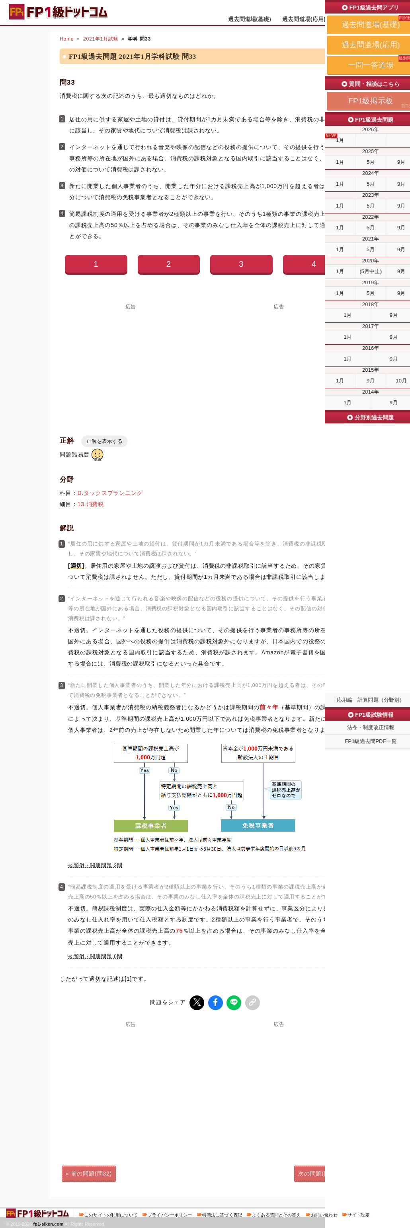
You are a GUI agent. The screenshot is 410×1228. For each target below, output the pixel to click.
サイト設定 (359, 1213)
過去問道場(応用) (304, 19)
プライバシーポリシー (170, 1213)
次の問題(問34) (318, 1172)
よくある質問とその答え (276, 1213)
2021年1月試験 (101, 39)
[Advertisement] (131, 365)
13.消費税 (91, 504)
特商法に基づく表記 (222, 1213)
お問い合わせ (324, 1213)
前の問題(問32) (91, 1172)
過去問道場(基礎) (249, 19)
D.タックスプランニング (110, 493)
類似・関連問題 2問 (98, 865)
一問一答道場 (354, 19)
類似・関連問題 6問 (98, 956)
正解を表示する (104, 441)
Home (67, 39)
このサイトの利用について (111, 1213)
